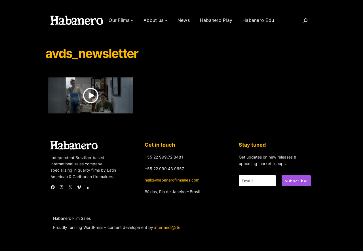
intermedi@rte (167, 227)
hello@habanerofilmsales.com (172, 180)
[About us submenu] (165, 20)
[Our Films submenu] (132, 20)
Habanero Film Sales (72, 218)
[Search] (305, 20)
